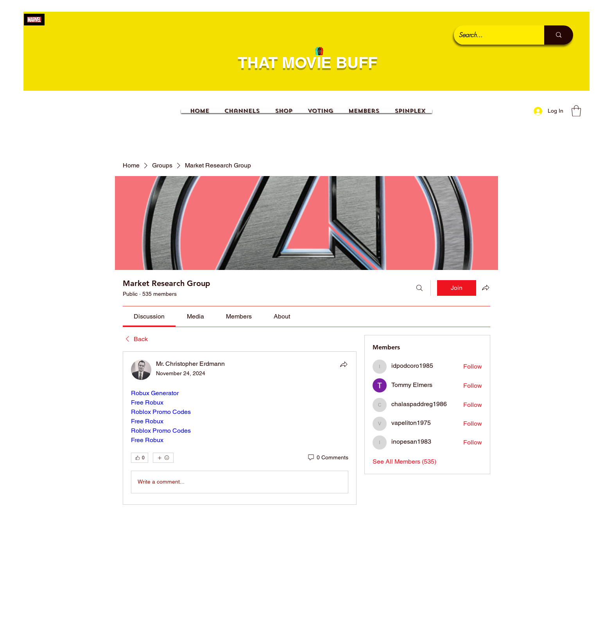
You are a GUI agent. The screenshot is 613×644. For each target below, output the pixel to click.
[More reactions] (163, 458)
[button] (576, 111)
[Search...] (493, 35)
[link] (149, 316)
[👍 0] (139, 458)
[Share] (343, 364)
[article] (240, 428)
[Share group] (485, 287)
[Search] (419, 288)
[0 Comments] (327, 458)
